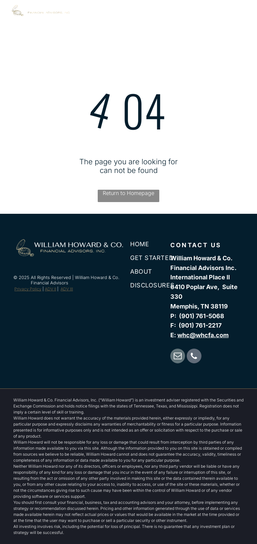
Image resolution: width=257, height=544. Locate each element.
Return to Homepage (128, 193)
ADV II (50, 288)
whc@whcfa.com (203, 335)
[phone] (194, 357)
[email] (177, 357)
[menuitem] (120, 18)
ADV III (67, 288)
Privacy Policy (27, 288)
